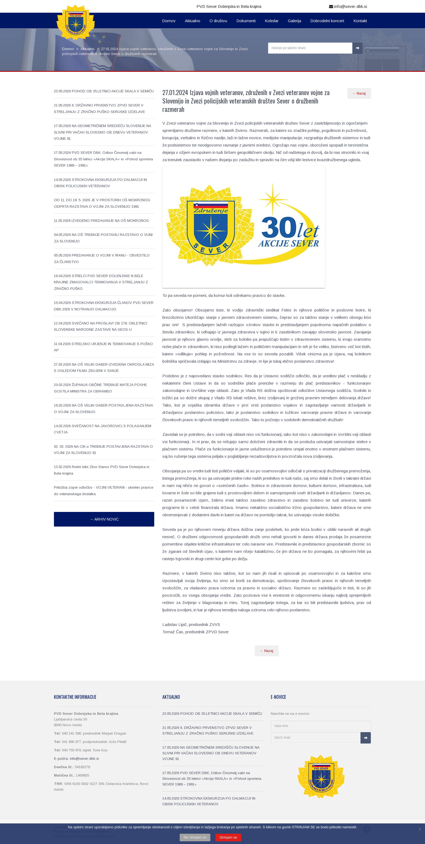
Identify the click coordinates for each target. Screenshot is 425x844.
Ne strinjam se (195, 837)
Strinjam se (228, 837)
